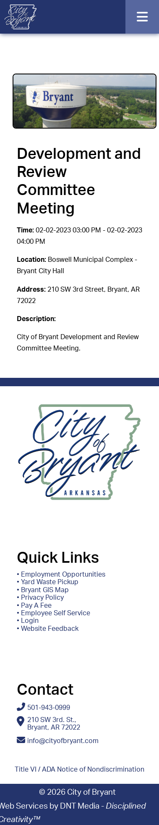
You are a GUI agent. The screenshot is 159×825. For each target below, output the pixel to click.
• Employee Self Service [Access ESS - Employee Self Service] (53, 613)
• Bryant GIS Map (43, 590)
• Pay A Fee (34, 605)
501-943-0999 (48, 707)
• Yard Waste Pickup (47, 582)
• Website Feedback (47, 628)
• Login (28, 620)
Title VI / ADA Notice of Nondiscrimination (79, 769)
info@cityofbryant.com (63, 741)
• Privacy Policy (40, 597)
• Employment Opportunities (61, 574)
